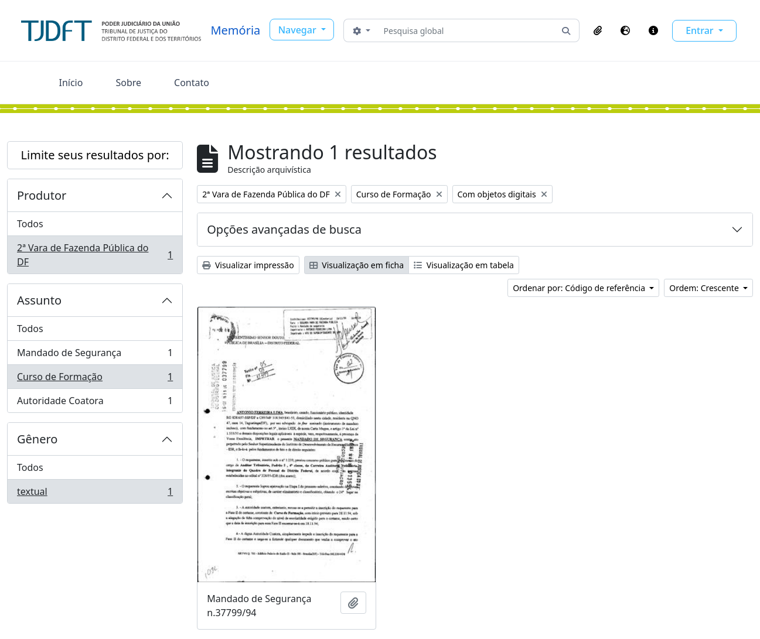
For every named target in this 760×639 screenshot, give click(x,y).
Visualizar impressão (248, 265)
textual (94, 493)
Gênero (37, 439)
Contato (191, 82)
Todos (30, 223)
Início (71, 82)
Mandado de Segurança (94, 355)
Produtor (41, 195)
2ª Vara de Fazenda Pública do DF (94, 254)
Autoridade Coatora (94, 403)
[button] (597, 30)
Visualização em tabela (464, 265)
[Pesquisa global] (466, 30)
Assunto (39, 300)
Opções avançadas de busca (284, 229)
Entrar (701, 30)
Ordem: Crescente (705, 287)
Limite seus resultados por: (95, 155)
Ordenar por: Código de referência (580, 287)
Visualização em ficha (356, 265)
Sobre (128, 82)
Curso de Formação (94, 379)
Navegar (298, 29)
